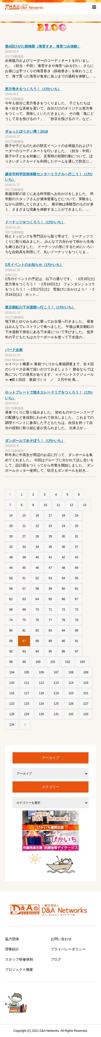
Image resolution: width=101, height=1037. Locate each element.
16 (37, 515)
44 (11, 568)
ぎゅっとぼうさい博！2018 (26, 131)
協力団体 (12, 939)
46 (37, 568)
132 (70, 714)
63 (24, 599)
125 (56, 703)
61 (76, 588)
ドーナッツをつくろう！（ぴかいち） (35, 222)
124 (41, 703)
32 (11, 547)
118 (41, 693)
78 (63, 620)
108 (70, 672)
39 (24, 557)
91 (76, 641)
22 (37, 526)
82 (37, 630)
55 (76, 578)
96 (63, 651)
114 (70, 683)
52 (37, 578)
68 (11, 609)
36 (63, 547)
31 (76, 536)
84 (63, 630)
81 (24, 630)
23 (50, 526)
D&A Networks (14, 360)
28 (37, 536)
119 (56, 693)
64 (37, 599)
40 (37, 557)
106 (41, 672)
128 (11, 714)
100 (38, 662)
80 (11, 630)
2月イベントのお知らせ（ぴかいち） (34, 265)
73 (76, 609)
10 (45, 505)
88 (37, 641)
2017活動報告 (14, 56)
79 (76, 620)
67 (76, 599)
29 (50, 536)
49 (76, 568)
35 (50, 547)
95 (50, 651)
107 (56, 672)
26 (11, 536)
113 (56, 683)
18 (63, 515)
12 (71, 505)
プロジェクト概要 (19, 970)
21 (24, 526)
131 (56, 714)
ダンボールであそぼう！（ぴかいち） (35, 441)
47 (50, 568)
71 (50, 609)
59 (50, 588)
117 (26, 693)
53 (50, 578)
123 (26, 703)
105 (26, 672)
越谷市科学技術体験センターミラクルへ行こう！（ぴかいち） (49, 176)
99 (24, 662)
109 (85, 672)
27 (24, 536)
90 (63, 641)
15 (24, 515)
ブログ (56, 959)
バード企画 (14, 350)
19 (76, 515)
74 (11, 620)
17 (50, 515)
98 (11, 662)
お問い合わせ (61, 939)
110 (11, 683)
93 (24, 651)
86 (11, 641)
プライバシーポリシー (68, 949)
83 (50, 630)
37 (76, 547)
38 (11, 557)
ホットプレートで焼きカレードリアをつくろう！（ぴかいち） (49, 395)
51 (24, 578)
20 (11, 526)
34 (37, 547)
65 (50, 599)
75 (24, 620)
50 (11, 578)
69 (24, 609)
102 (67, 662)
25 (76, 526)
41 (50, 557)
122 (11, 703)
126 (70, 703)
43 (76, 557)
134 (11, 724)
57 (24, 588)
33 (24, 547)
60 (63, 588)
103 (82, 662)
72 (63, 609)
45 (24, 568)
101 (52, 662)
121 (85, 693)
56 (11, 588)
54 (63, 578)
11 (58, 505)
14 (11, 515)
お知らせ (11, 275)
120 (70, 693)
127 (85, 703)
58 (37, 588)
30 (63, 536)
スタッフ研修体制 (19, 959)
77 (50, 620)
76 (37, 620)
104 (11, 672)
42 (63, 557)
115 (85, 683)
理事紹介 (12, 949)
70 (37, 609)
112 (41, 683)
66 (63, 599)
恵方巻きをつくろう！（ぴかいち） (33, 89)
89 (50, 641)
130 (41, 714)
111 (26, 683)
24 (63, 526)
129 (26, 714)
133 (85, 714)
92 (11, 651)
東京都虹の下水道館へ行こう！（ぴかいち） (40, 307)
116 (11, 693)
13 (84, 505)
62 (11, 599)
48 (63, 568)
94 (37, 651)
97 (76, 651)
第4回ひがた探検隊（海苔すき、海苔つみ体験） (43, 46)
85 (76, 630)
